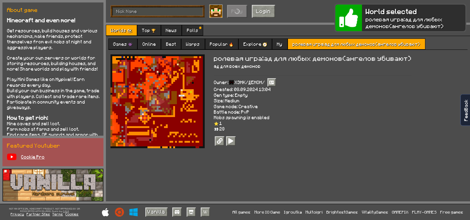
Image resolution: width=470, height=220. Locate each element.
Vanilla (156, 211)
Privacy (17, 214)
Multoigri (314, 212)
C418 (66, 211)
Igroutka (293, 212)
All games (242, 212)
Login (263, 11)
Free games (451, 212)
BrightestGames (342, 212)
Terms (57, 214)
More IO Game (267, 212)
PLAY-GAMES (424, 212)
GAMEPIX (400, 212)
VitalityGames (375, 212)
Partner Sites (38, 214)
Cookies (72, 214)
